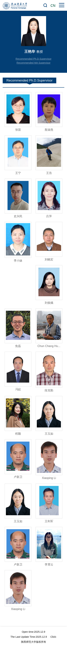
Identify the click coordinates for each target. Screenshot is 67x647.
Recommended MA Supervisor (34, 62)
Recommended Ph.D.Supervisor (33, 58)
